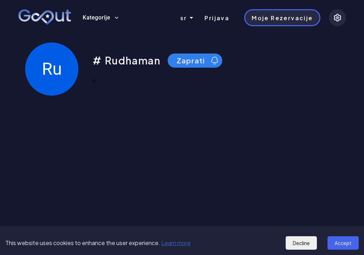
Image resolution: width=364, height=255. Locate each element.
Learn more (176, 242)
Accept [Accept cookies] (343, 243)
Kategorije (101, 18)
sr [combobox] (183, 18)
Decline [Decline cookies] (301, 243)
